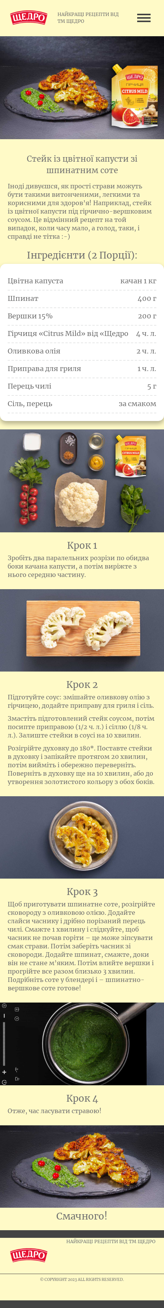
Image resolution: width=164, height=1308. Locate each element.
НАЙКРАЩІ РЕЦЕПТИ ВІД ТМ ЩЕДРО (111, 1241)
